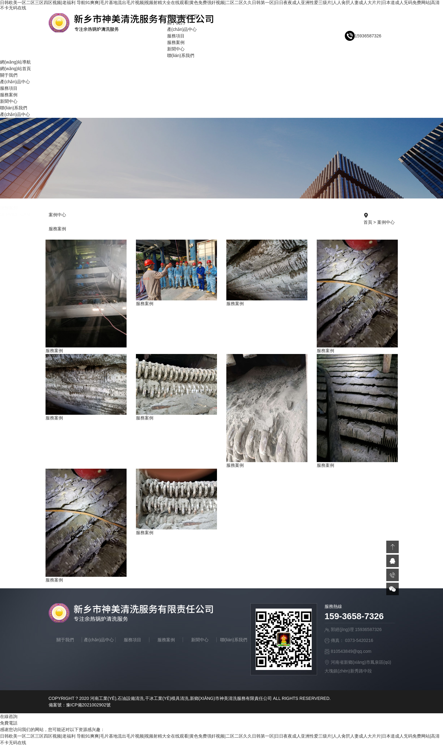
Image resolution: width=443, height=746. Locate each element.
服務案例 (176, 42)
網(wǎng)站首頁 (182, 16)
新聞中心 (176, 48)
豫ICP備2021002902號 (88, 704)
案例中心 (386, 222)
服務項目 (176, 35)
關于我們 (176, 22)
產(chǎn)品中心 (182, 29)
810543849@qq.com (351, 651)
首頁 (368, 222)
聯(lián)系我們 (180, 55)
